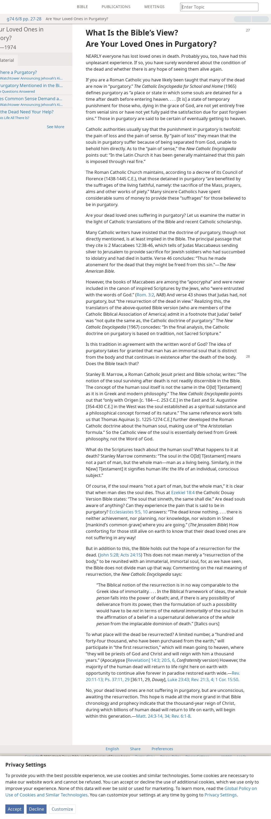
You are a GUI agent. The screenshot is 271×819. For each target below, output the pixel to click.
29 (203, 725)
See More (80, 126)
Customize (62, 809)
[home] (8, 7)
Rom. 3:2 (188, 314)
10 (192, 544)
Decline (36, 809)
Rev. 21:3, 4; (131, 731)
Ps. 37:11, (191, 725)
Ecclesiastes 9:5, (173, 544)
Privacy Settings (221, 795)
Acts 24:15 (159, 587)
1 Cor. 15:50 (155, 731)
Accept (15, 809)
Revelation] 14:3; (186, 705)
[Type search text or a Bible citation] (217, 7)
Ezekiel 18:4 (215, 525)
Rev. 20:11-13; (167, 725)
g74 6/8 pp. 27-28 (21, 19)
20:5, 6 (210, 705)
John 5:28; (139, 587)
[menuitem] (8, 7)
